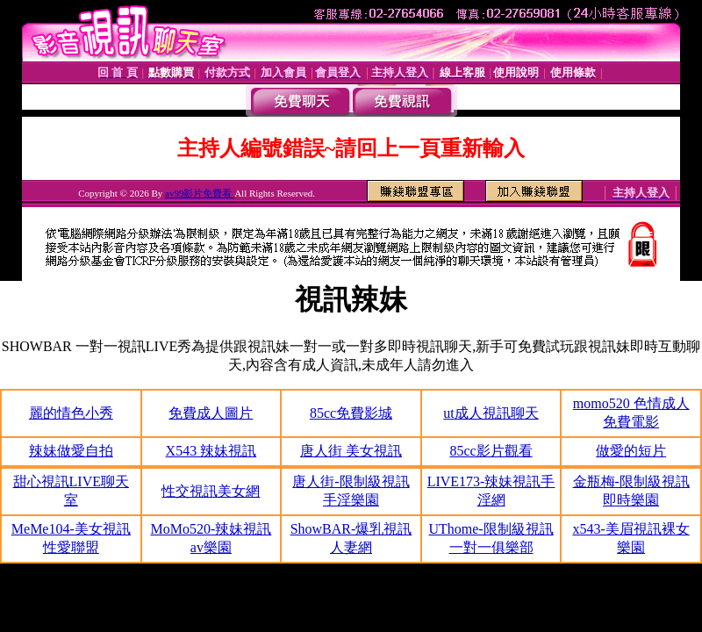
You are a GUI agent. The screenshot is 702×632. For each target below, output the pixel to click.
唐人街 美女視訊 (351, 450)
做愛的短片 (631, 450)
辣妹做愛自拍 (71, 450)
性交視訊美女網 (210, 491)
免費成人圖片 (210, 413)
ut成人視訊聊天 (490, 413)
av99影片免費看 (199, 193)
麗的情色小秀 (71, 413)
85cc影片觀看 (490, 450)
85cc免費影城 (351, 413)
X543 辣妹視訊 (211, 450)
